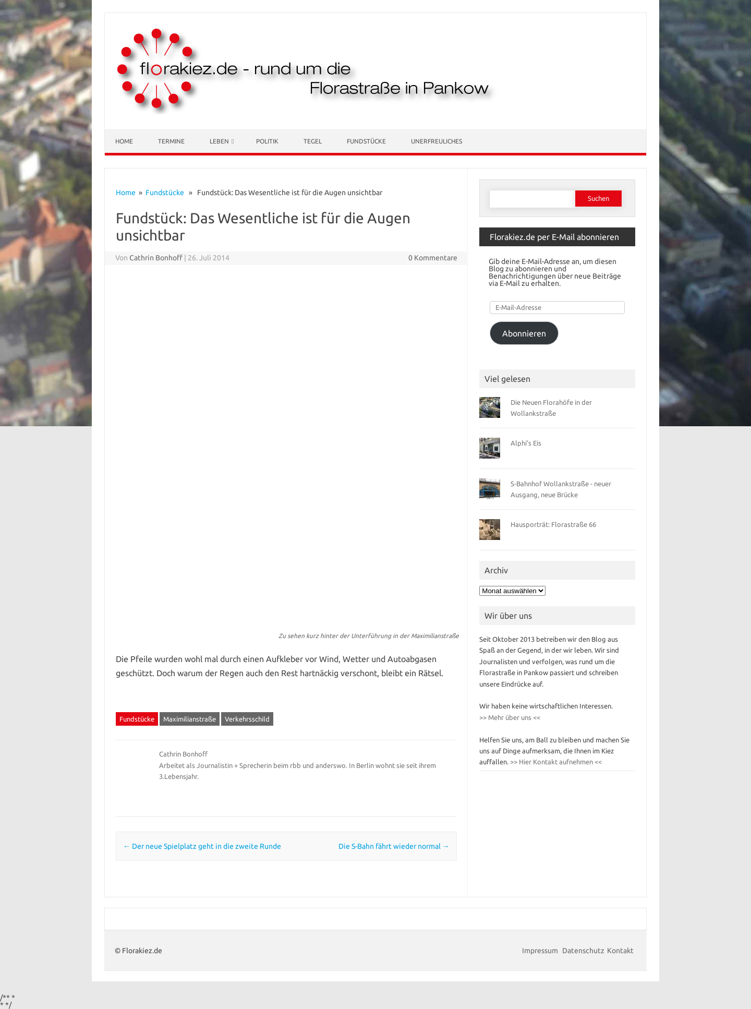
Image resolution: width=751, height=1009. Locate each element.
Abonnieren (524, 333)
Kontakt (620, 950)
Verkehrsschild (247, 719)
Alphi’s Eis (526, 443)
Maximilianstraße (189, 719)
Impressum (541, 950)
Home (124, 141)
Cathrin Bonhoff (156, 258)
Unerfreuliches (436, 141)
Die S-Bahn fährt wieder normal (394, 846)
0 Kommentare (432, 258)
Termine (171, 141)
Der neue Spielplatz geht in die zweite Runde (202, 846)
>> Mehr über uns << (509, 717)
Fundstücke (366, 141)
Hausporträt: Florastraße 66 (553, 524)
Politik (267, 141)
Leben (219, 141)
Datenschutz (583, 950)
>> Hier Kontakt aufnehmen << (555, 761)
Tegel (313, 141)
